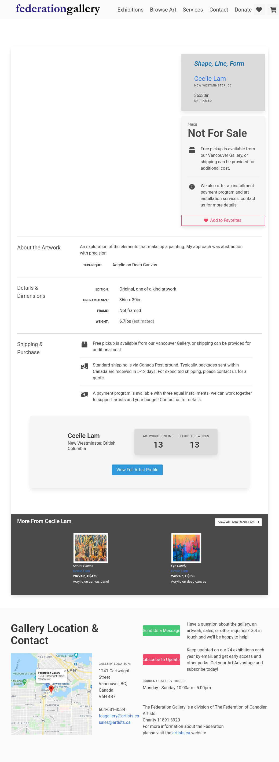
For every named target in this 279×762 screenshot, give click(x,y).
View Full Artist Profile (137, 469)
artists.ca (181, 732)
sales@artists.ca (115, 722)
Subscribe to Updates (161, 659)
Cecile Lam (210, 78)
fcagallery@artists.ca (119, 716)
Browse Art (163, 9)
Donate (243, 9)
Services (193, 9)
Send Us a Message (161, 630)
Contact (219, 9)
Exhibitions (131, 9)
